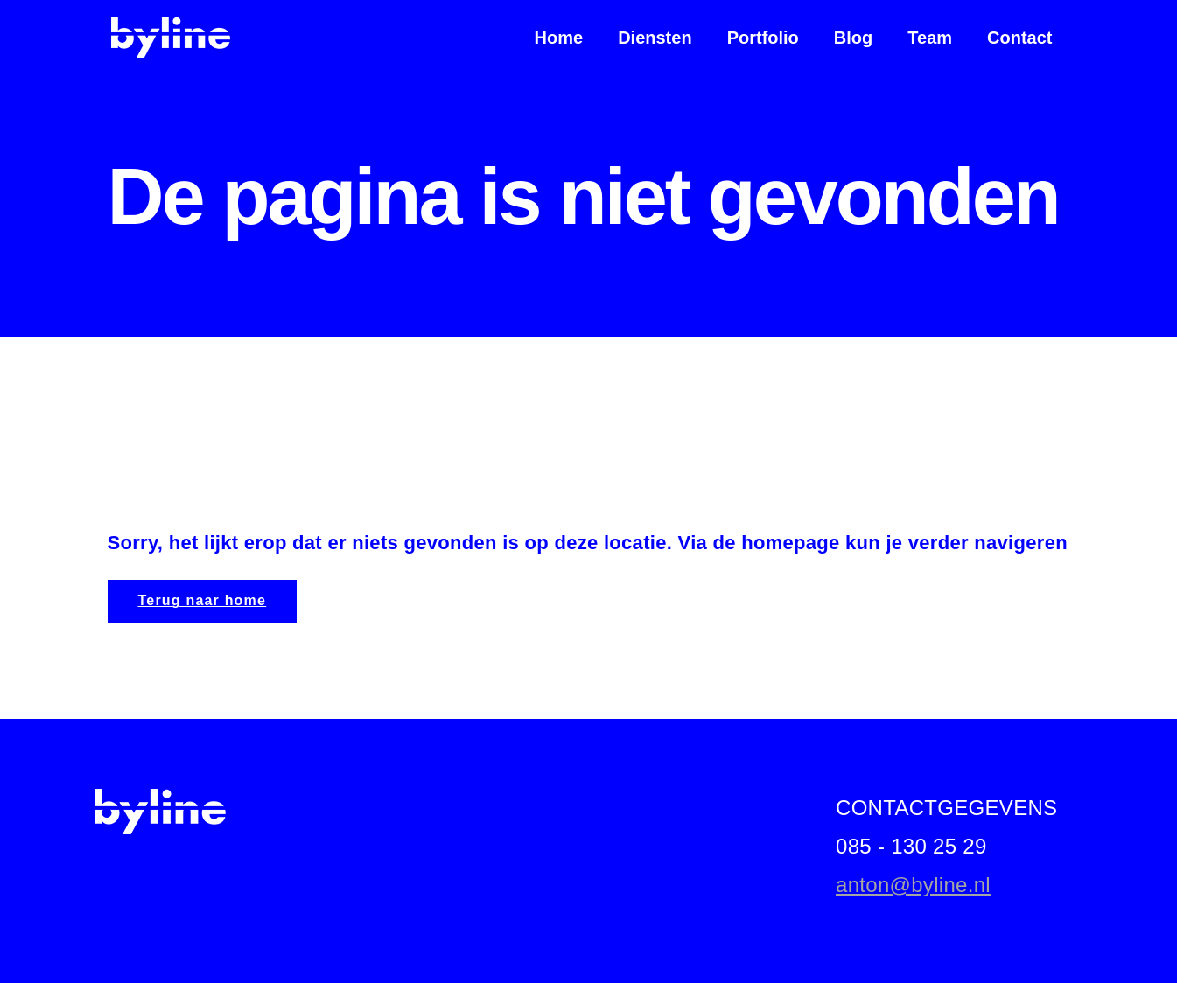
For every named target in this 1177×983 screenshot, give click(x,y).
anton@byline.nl (913, 884)
